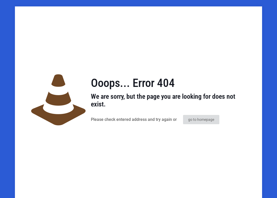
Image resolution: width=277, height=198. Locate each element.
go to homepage (201, 120)
